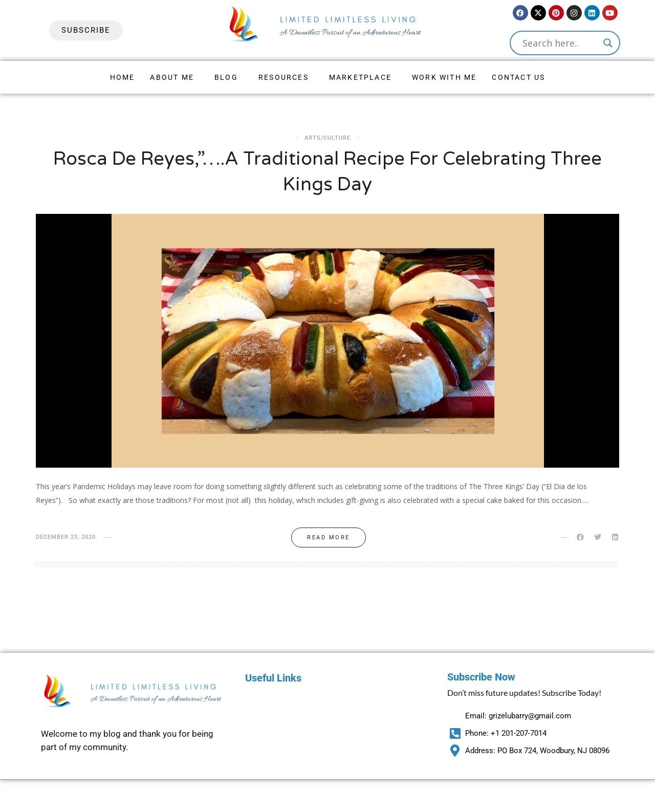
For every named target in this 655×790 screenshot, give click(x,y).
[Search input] (560, 43)
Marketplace (360, 77)
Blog (226, 77)
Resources (283, 77)
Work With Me (444, 77)
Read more (328, 537)
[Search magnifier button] (608, 43)
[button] (174, 77)
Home (122, 77)
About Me (172, 77)
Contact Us (518, 77)
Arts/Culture (327, 138)
